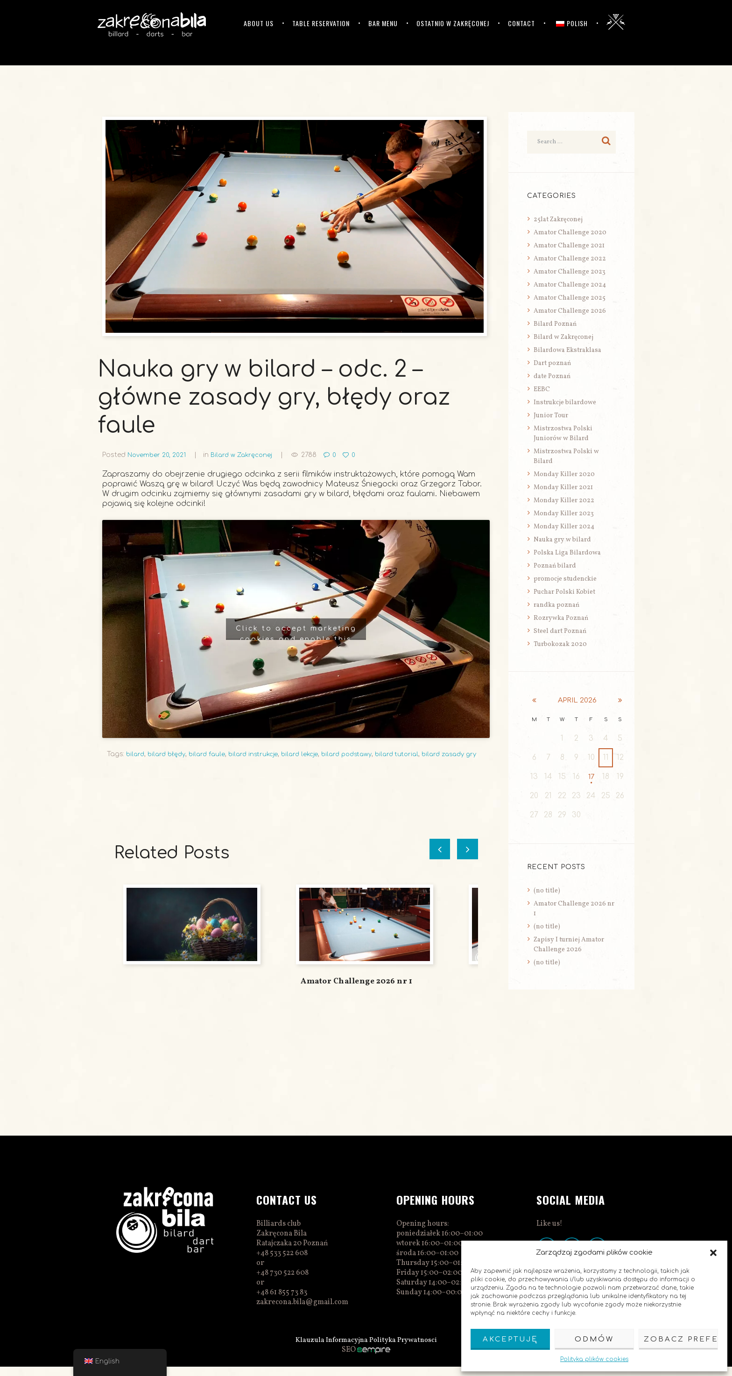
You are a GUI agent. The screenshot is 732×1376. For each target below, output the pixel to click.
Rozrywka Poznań (561, 618)
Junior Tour (551, 415)
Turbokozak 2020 (560, 644)
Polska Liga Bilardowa (567, 552)
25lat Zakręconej (558, 219)
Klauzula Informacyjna (330, 1349)
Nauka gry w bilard (562, 539)
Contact (521, 23)
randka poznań (556, 605)
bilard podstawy (360, 754)
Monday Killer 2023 (564, 513)
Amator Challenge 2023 (569, 271)
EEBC (542, 389)
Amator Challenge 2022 (570, 258)
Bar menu (383, 23)
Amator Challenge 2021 (569, 245)
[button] (713, 1252)
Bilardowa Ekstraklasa (567, 350)
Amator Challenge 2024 (570, 285)
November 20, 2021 (158, 454)
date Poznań (552, 376)
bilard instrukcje (261, 754)
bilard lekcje (310, 754)
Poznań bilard (555, 566)
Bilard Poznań (555, 324)
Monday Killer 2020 (564, 474)
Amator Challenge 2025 (569, 298)
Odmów (594, 1339)
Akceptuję (510, 1339)
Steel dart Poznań (560, 631)
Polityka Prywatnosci (405, 1349)
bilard (136, 754)
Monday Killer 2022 (564, 500)
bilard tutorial (415, 754)
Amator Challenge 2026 (570, 311)
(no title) (547, 890)
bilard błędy (169, 754)
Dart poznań (552, 363)
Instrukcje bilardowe (565, 402)
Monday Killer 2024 (564, 526)
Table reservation (321, 23)
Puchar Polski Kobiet (564, 592)
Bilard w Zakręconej (246, 454)
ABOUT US (259, 23)
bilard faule (212, 754)
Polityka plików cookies (594, 1359)
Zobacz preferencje (681, 1339)
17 (591, 776)
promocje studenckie (565, 579)
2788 (315, 454)
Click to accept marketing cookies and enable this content (296, 632)
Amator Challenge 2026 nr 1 (356, 990)
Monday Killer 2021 (563, 487)
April (577, 700)
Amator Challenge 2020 (570, 232)
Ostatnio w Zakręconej (452, 23)
